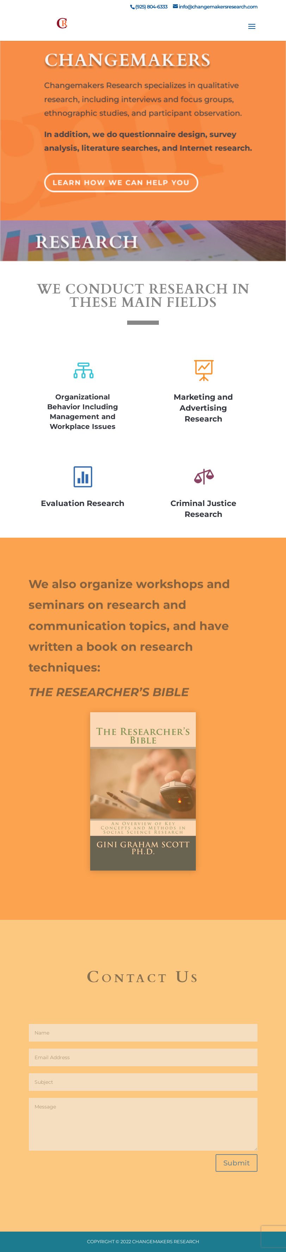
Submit (236, 1163)
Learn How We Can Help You (121, 177)
